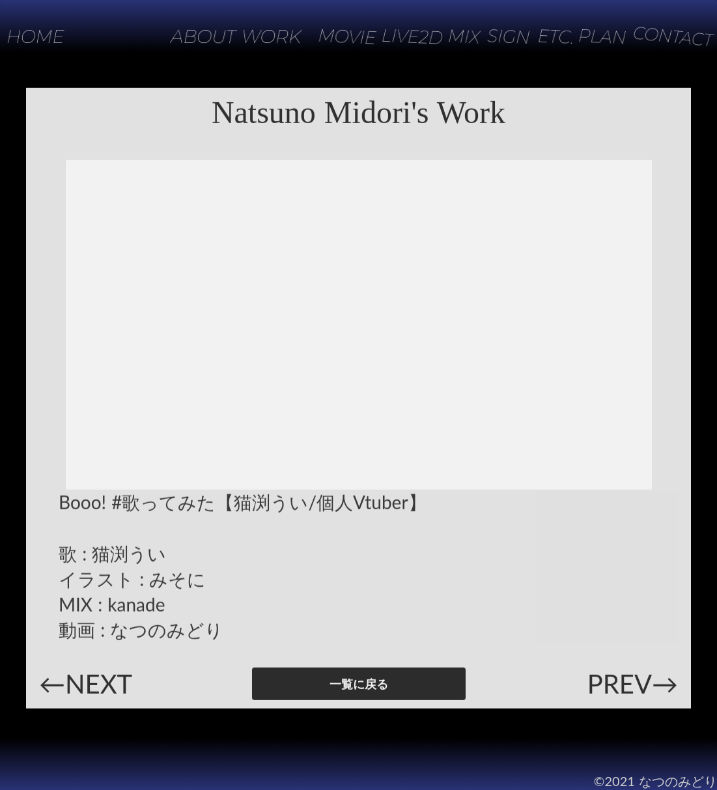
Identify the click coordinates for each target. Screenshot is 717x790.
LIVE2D (404, 36)
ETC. (550, 37)
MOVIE (336, 36)
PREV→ (632, 686)
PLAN (598, 36)
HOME (36, 36)
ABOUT (203, 36)
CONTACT (671, 36)
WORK (272, 36)
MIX (456, 36)
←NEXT (85, 686)
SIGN (503, 36)
